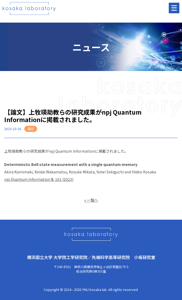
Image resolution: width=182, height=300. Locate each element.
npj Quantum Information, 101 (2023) (38, 179)
